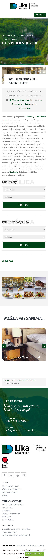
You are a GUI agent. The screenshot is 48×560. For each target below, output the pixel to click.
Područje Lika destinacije (11, 514)
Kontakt (4, 495)
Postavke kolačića (24, 557)
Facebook (17, 104)
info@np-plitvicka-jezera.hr (20, 100)
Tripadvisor (24, 108)
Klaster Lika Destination (10, 486)
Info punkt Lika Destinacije (11, 489)
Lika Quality (14, 172)
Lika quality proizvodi (9, 532)
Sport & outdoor (8, 507)
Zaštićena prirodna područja (12, 504)
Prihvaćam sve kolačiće (34, 554)
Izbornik (40, 15)
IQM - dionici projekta (25, 36)
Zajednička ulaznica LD (10, 492)
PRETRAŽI (24, 205)
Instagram (30, 104)
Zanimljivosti (6, 517)
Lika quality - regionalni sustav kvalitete (16, 529)
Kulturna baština (8, 520)
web (40, 100)
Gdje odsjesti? (7, 511)
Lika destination (8, 36)
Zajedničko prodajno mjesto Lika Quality (16, 535)
